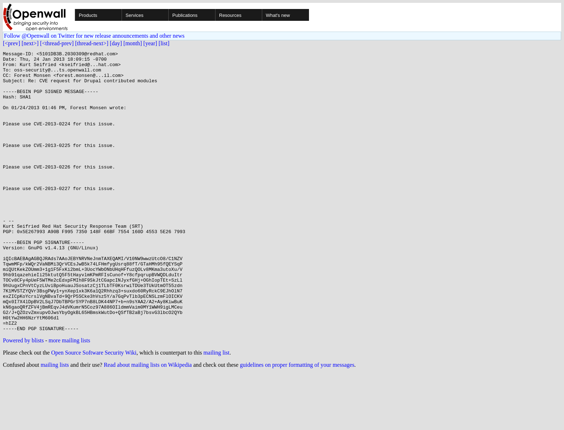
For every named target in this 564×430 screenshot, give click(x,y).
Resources (230, 15)
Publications (184, 15)
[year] (150, 43)
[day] (116, 43)
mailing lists (55, 421)
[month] (132, 43)
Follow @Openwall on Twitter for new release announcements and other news (94, 36)
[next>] (30, 43)
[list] (164, 43)
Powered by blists (23, 396)
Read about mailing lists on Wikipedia (148, 421)
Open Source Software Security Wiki (93, 409)
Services (135, 15)
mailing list (216, 409)
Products (88, 15)
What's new (278, 15)
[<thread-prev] (56, 43)
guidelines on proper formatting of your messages (297, 421)
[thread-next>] (92, 43)
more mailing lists (69, 396)
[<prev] (11, 43)
